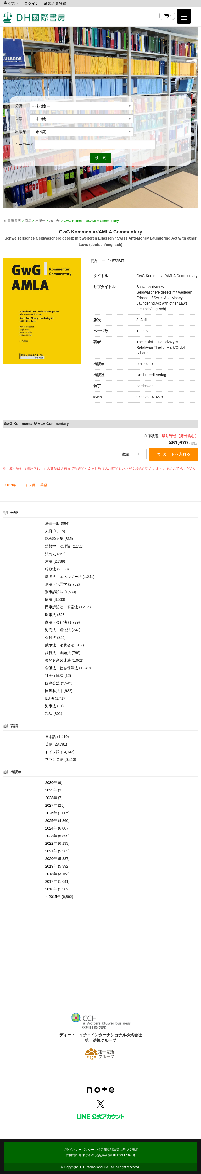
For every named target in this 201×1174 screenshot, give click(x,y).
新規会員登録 (55, 3)
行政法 (50, 569)
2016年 (51, 889)
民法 (48, 599)
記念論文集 (54, 538)
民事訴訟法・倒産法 (61, 607)
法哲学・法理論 (58, 546)
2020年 (51, 859)
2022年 (51, 843)
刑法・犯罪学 (56, 584)
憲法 (48, 561)
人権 (48, 531)
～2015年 (52, 897)
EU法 (49, 698)
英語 (43, 485)
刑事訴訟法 (54, 592)
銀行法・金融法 (58, 653)
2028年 (51, 798)
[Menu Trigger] (184, 16)
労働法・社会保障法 (61, 668)
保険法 (50, 637)
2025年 (51, 821)
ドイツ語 (28, 485)
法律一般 (52, 523)
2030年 (51, 782)
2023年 (51, 836)
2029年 (51, 790)
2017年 (51, 881)
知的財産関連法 (58, 660)
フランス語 (54, 759)
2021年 (51, 851)
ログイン (31, 3)
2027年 (51, 805)
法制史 (50, 554)
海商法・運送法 (58, 630)
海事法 (50, 706)
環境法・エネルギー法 (63, 577)
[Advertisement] (100, 958)
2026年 (51, 813)
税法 (48, 713)
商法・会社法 (56, 622)
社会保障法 (54, 675)
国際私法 (52, 691)
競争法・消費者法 (59, 645)
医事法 (50, 615)
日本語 (50, 737)
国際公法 (52, 683)
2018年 (51, 874)
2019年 (10, 485)
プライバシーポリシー (78, 1149)
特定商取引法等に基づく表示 (117, 1149)
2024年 (51, 828)
